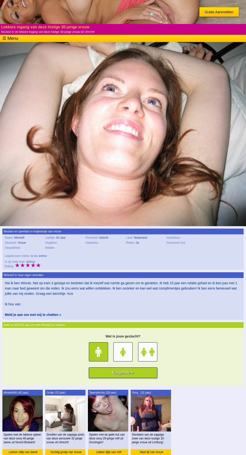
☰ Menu (10, 38)
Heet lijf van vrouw (151, 452)
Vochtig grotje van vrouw (66, 452)
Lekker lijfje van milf (108, 452)
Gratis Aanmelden (219, 12)
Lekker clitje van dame (23, 452)
